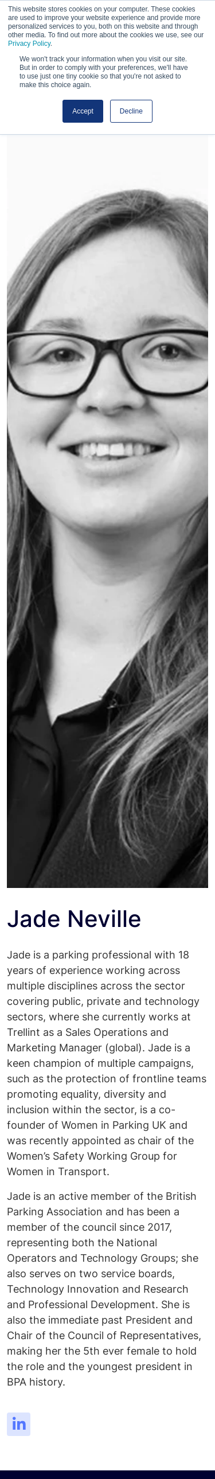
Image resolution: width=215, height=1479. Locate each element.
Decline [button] (131, 111)
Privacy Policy (29, 44)
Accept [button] (82, 111)
